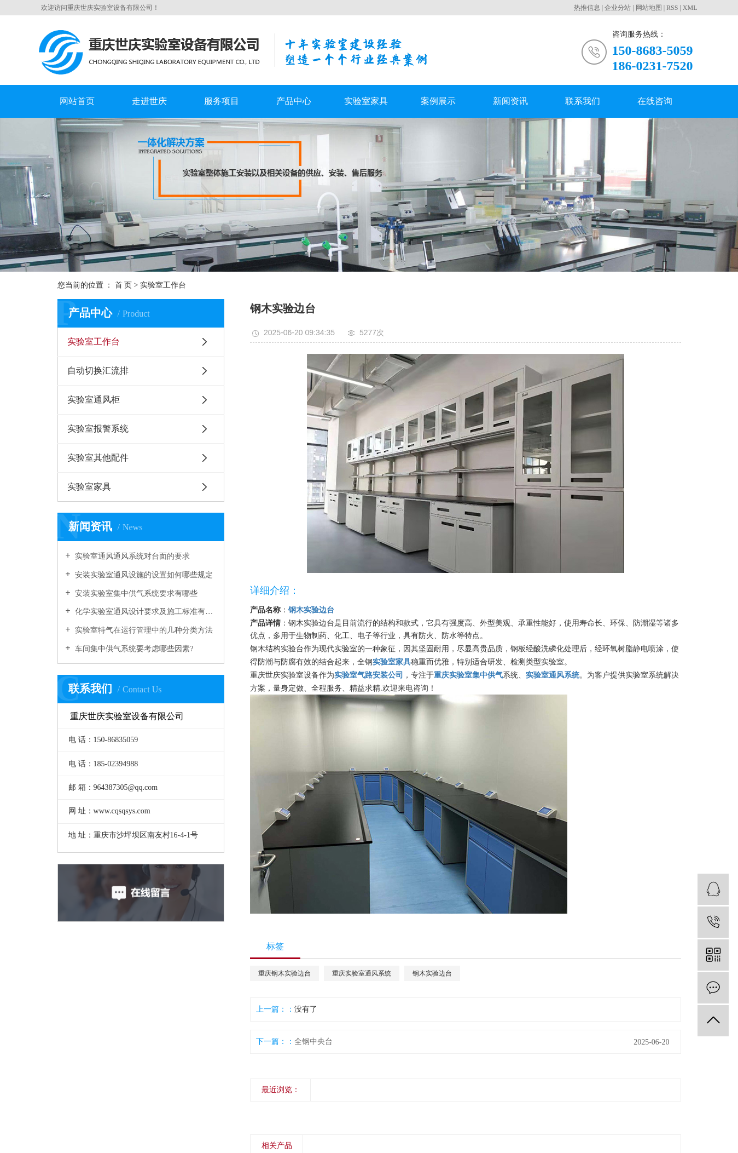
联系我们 (582, 101)
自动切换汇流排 (98, 370)
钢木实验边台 (432, 973)
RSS (672, 8)
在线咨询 (654, 101)
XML (690, 8)
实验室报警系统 (98, 428)
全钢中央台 (313, 1041)
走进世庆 (149, 101)
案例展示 (438, 101)
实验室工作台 (93, 341)
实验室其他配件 (98, 457)
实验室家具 (366, 101)
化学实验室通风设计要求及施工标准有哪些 (144, 611)
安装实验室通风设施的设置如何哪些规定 (143, 575)
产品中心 (293, 101)
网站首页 (77, 101)
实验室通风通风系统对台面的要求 (131, 556)
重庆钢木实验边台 (284, 973)
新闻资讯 (510, 101)
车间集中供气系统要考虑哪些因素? (133, 649)
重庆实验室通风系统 (361, 973)
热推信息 (587, 8)
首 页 (123, 285)
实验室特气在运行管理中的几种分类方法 (143, 630)
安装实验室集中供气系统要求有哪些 (135, 593)
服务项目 (221, 101)
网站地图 (649, 8)
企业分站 (618, 8)
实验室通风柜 (93, 399)
